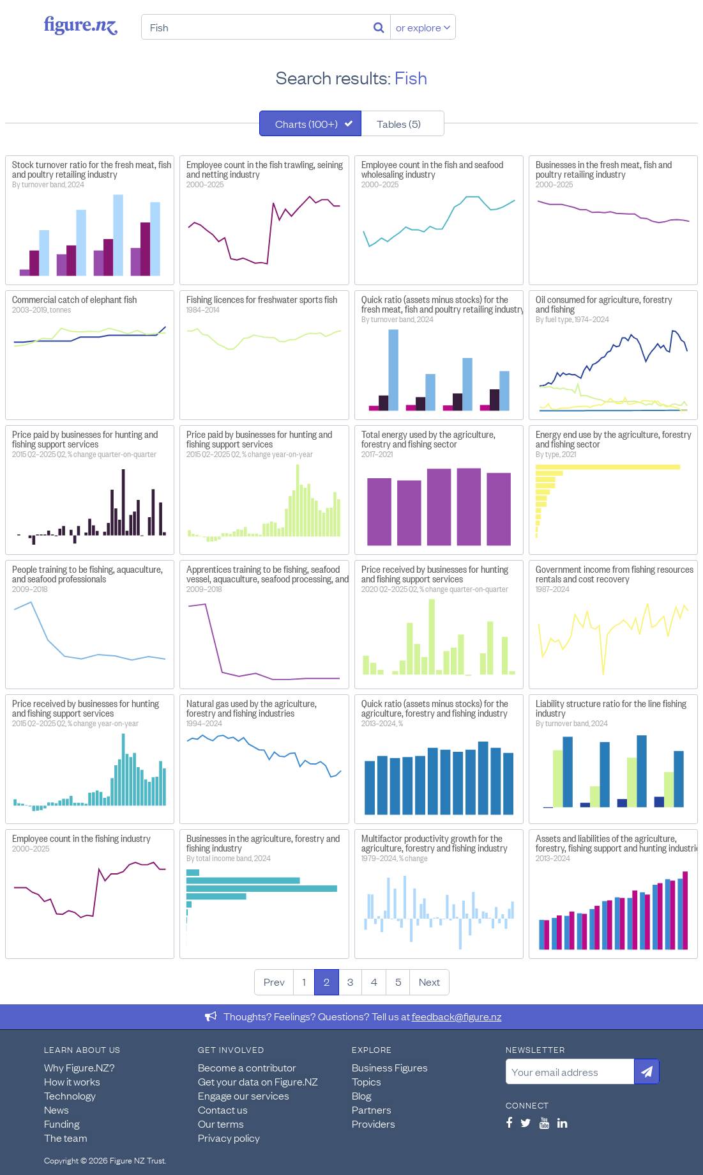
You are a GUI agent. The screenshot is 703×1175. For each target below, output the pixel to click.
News (56, 1109)
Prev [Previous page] (274, 981)
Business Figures (390, 1067)
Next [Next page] (429, 981)
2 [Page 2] (326, 981)
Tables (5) (399, 123)
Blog (361, 1095)
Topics (366, 1081)
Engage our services (243, 1095)
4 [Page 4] (374, 981)
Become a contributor (247, 1067)
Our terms (221, 1123)
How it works (72, 1081)
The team (65, 1137)
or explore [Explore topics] (423, 27)
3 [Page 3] (350, 981)
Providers (373, 1123)
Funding (61, 1123)
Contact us (223, 1109)
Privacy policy (229, 1137)
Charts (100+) (306, 123)
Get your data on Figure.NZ (258, 1081)
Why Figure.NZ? (79, 1067)
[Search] (379, 27)
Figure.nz (80, 25)
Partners (371, 1109)
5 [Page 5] (398, 981)
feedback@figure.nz (457, 1016)
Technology (70, 1095)
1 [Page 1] (304, 981)
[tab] (310, 123)
